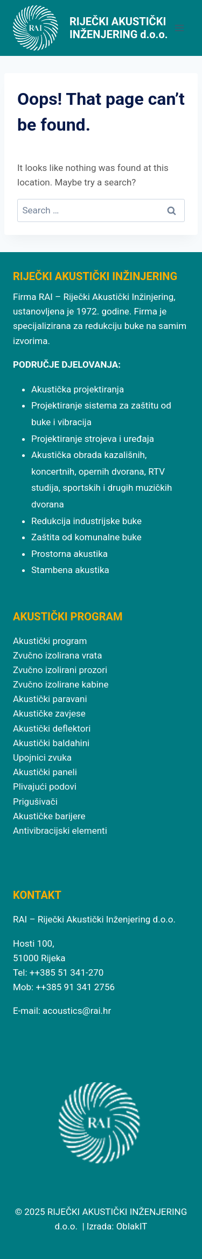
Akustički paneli (45, 772)
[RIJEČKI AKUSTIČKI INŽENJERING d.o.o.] (91, 28)
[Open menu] (179, 27)
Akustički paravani (50, 698)
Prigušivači (35, 801)
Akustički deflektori (51, 728)
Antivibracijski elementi (60, 830)
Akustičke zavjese (49, 713)
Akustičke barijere (49, 816)
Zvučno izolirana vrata (57, 655)
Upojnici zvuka (42, 757)
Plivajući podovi (44, 786)
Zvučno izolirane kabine (60, 684)
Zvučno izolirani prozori (60, 669)
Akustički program (50, 640)
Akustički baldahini (51, 743)
